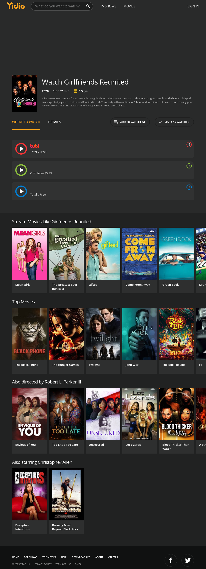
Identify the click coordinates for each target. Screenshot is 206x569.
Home (15, 557)
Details (54, 122)
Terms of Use (63, 564)
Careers (113, 557)
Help (64, 557)
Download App (81, 557)
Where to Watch (26, 122)
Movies (129, 6)
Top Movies (49, 557)
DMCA (78, 564)
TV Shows (108, 6)
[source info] (188, 144)
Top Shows (30, 557)
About (99, 557)
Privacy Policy (43, 564)
